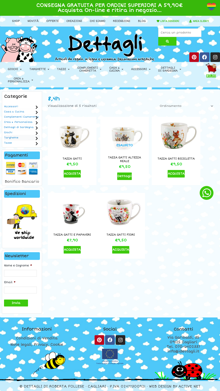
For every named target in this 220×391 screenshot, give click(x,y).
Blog (139, 21)
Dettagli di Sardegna (19, 127)
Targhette (39, 69)
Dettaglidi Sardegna (169, 69)
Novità (30, 21)
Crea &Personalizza (20, 80)
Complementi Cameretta (21, 117)
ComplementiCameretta (89, 69)
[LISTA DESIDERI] (153, 21)
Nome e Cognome (18, 266)
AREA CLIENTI (201, 21)
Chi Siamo (95, 21)
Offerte (50, 21)
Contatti (183, 328)
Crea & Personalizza (18, 122)
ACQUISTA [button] (67, 167)
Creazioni (72, 21)
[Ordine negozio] (184, 106)
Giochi (15, 69)
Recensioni (119, 21)
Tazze (63, 69)
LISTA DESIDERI (167, 21)
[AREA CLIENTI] (188, 21)
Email (9, 282)
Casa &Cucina (116, 69)
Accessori (141, 69)
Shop (14, 21)
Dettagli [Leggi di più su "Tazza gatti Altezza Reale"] (110, 170)
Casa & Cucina (14, 112)
